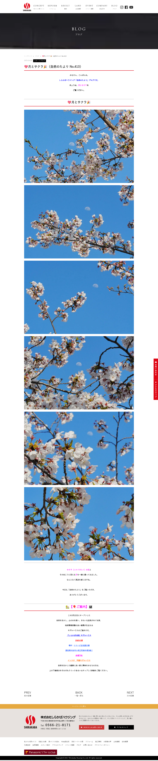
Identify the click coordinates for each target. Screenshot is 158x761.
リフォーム (89, 743)
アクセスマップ (57, 746)
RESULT (65, 7)
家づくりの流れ (53, 743)
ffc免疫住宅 (65, 743)
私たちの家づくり (30, 743)
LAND (78, 7)
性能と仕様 (42, 743)
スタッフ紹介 (45, 746)
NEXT (130, 694)
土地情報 (116, 743)
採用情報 (35, 746)
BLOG (114, 7)
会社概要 (125, 743)
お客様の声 (107, 743)
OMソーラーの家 (77, 743)
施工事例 (98, 743)
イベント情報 (69, 746)
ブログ (37, 56)
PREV (27, 694)
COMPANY (102, 7)
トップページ (28, 56)
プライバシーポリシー (102, 746)
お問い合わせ (87, 746)
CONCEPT (39, 7)
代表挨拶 (27, 746)
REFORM (52, 7)
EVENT (89, 7)
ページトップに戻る (79, 707)
